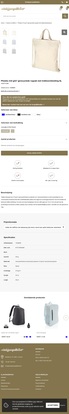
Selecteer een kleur (9, 109)
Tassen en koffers (11, 23)
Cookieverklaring (39, 386)
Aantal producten (8, 139)
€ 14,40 (40, 336)
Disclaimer (38, 389)
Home (2, 23)
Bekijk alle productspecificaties (10, 91)
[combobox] (31, 16)
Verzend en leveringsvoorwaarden (10, 389)
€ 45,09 (5, 336)
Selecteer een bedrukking (12, 123)
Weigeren (62, 405)
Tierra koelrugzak (41, 332)
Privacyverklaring (40, 383)
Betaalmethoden (5, 383)
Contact (3, 380)
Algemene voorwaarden (41, 380)
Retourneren (4, 386)
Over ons (37, 354)
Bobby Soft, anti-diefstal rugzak (10, 332)
